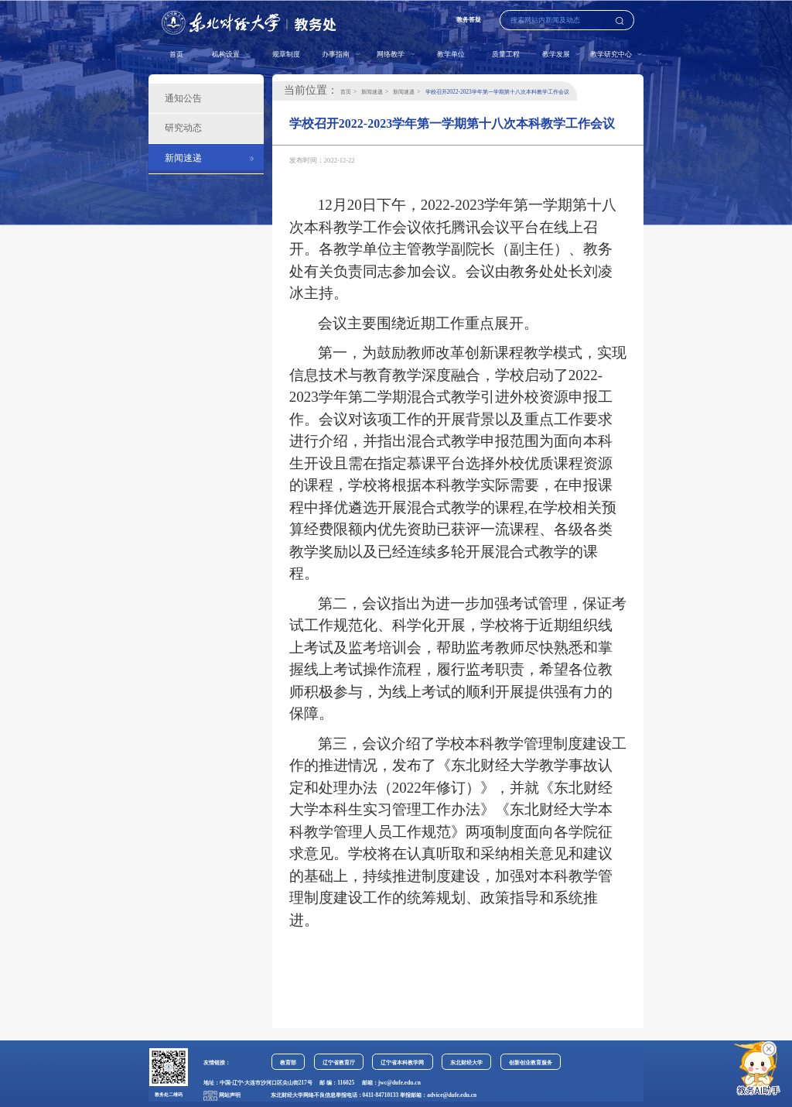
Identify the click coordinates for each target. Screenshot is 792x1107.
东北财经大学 (466, 1062)
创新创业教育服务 (530, 1062)
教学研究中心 (611, 54)
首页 (176, 54)
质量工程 (506, 54)
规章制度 (286, 54)
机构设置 (226, 54)
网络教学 (391, 54)
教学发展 (557, 54)
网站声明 (230, 1095)
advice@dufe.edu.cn (451, 1095)
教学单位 (451, 54)
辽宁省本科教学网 (402, 1062)
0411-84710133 (381, 1095)
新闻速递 (183, 158)
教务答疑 (468, 19)
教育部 (288, 1062)
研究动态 (183, 128)
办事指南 (336, 54)
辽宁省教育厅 (339, 1062)
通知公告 (183, 99)
